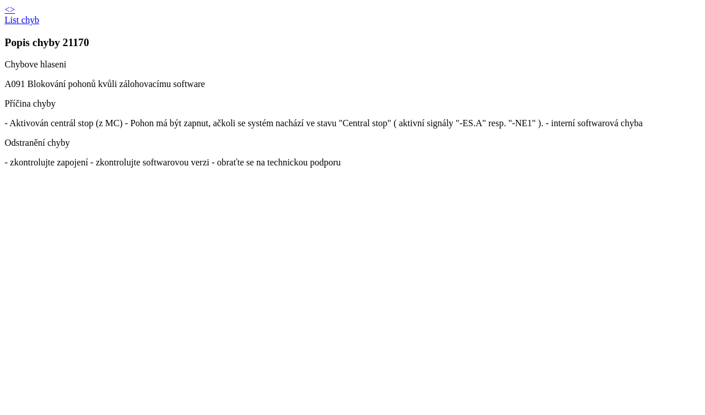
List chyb (22, 20)
